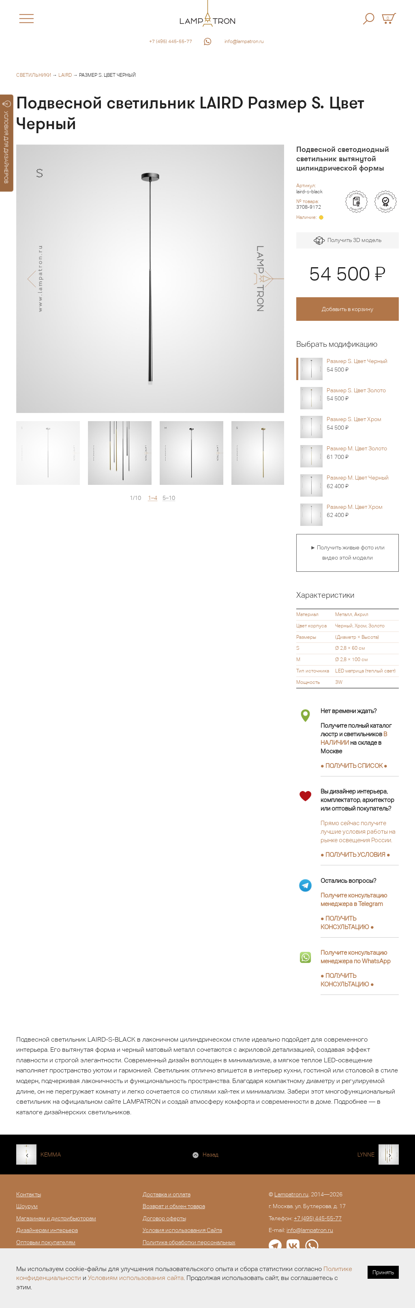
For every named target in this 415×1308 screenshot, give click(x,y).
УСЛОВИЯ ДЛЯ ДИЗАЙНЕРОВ (6, 142)
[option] (150, 279)
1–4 (152, 498)
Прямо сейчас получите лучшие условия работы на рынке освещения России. (358, 831)
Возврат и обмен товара (174, 1206)
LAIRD (65, 75)
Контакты (28, 1194)
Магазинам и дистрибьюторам (56, 1218)
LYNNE (365, 1154)
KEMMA (51, 1154)
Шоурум (27, 1206)
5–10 (169, 498)
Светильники (33, 75)
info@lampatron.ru (244, 41)
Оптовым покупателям (45, 1242)
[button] (31, 279)
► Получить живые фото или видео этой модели (347, 552)
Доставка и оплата (166, 1194)
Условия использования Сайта (182, 1230)
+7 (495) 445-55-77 (170, 41)
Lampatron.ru (291, 1194)
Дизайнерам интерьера (47, 1230)
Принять (383, 1272)
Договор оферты (164, 1218)
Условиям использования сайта (136, 1278)
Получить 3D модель (347, 240)
